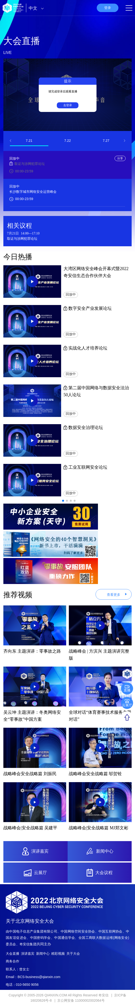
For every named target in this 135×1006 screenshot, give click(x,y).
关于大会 (73, 953)
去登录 (67, 105)
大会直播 (12, 953)
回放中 (71, 294)
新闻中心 (43, 953)
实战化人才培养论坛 (86, 348)
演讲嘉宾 (27, 953)
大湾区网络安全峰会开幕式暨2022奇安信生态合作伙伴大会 (96, 272)
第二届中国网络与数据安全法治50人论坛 (96, 391)
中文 (37, 8)
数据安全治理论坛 (83, 427)
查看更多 (113, 595)
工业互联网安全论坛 (86, 467)
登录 (107, 8)
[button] (10, 140)
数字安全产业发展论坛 (88, 308)
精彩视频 (58, 953)
